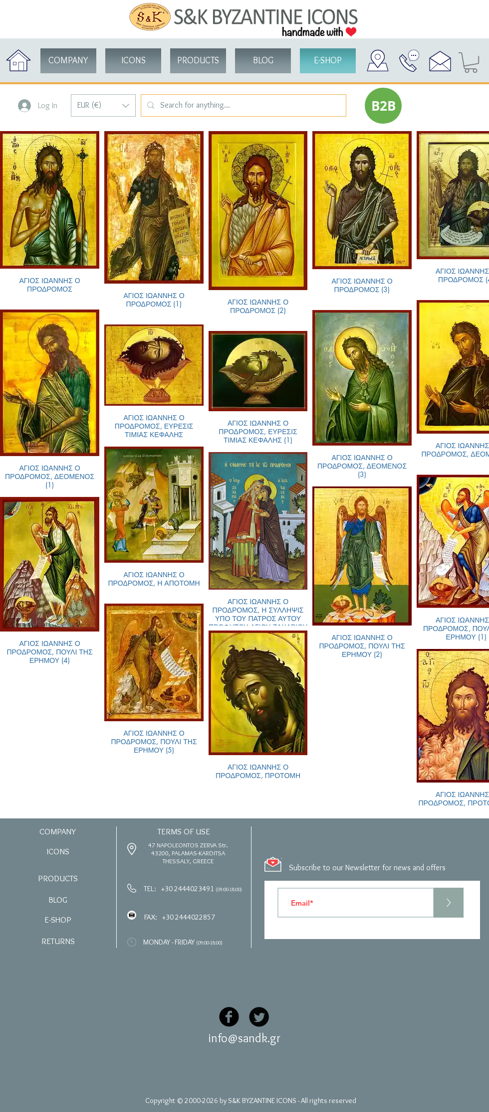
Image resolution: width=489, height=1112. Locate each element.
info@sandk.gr (244, 1038)
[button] (103, 105)
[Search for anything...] (242, 105)
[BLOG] (263, 60)
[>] (449, 903)
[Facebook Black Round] (229, 1017)
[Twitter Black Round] (259, 1017)
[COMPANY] (68, 60)
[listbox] (103, 105)
